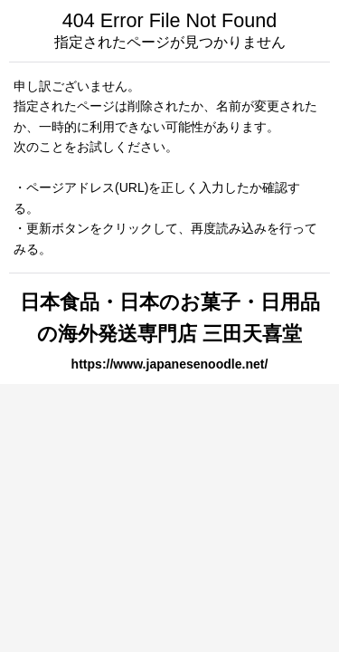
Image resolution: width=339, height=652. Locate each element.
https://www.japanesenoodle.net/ (169, 364)
